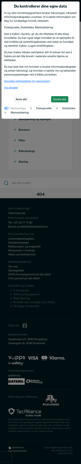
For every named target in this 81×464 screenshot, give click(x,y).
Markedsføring (20, 112)
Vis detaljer (11, 87)
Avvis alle (21, 99)
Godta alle (59, 99)
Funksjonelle (44, 108)
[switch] (32, 108)
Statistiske (68, 108)
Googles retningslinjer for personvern (27, 81)
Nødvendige (18, 108)
